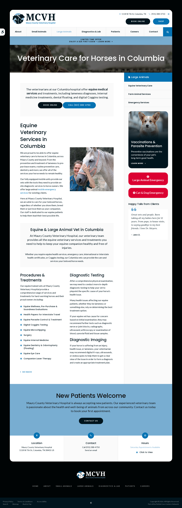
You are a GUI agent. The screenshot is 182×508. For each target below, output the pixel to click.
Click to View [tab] (146, 452)
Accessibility (41, 501)
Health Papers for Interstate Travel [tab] (42, 314)
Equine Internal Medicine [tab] (36, 340)
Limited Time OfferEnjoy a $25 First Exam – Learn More (89, 40)
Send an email (91, 450)
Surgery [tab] (28, 335)
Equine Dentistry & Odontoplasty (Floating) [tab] (40, 347)
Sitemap (15, 504)
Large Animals (64, 31)
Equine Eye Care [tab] (32, 353)
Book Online (138, 21)
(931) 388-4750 (158, 14)
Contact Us (91, 421)
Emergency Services (138, 102)
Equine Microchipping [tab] (35, 329)
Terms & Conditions (25, 501)
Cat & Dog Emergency (148, 192)
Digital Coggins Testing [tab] (36, 324)
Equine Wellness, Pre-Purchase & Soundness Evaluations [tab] (40, 308)
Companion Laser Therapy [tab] (37, 358)
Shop (161, 21)
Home (35, 486)
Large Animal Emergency (148, 178)
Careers (134, 31)
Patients (115, 31)
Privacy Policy (8, 501)
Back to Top (27, 504)
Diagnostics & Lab (91, 31)
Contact (153, 31)
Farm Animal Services (139, 94)
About (18, 31)
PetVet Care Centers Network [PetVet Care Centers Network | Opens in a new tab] (167, 504)
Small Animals (39, 31)
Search (5, 504)
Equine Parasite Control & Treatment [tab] (43, 319)
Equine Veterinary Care (140, 85)
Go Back (27, 372)
